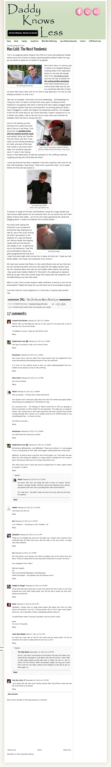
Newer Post (11, 750)
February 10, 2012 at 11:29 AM (32, 355)
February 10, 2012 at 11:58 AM (40, 445)
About (16, 41)
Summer (24, 41)
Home (9, 41)
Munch (14, 391)
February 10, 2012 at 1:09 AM (38, 320)
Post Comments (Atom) (25, 754)
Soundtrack (34, 41)
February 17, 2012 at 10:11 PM (28, 604)
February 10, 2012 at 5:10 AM (39, 341)
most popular (37, 307)
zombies (48, 307)
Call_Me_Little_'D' (18, 680)
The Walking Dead (61, 76)
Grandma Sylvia (18, 307)
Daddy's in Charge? (18, 586)
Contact (83, 41)
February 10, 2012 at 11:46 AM (28, 391)
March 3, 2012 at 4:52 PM (35, 634)
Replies (17, 475)
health (26, 307)
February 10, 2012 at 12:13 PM (34, 479)
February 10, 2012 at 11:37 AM (32, 378)
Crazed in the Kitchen (19, 320)
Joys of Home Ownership (68, 41)
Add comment (13, 694)
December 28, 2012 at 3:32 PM (37, 680)
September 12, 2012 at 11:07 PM (42, 652)
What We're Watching (49, 41)
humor (31, 307)
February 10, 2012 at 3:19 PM (25, 553)
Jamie (14, 604)
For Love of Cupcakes (20, 624)
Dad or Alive (16, 378)
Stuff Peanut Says (95, 41)
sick (44, 307)
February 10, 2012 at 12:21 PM (31, 534)
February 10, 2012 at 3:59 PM (36, 586)
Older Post (67, 750)
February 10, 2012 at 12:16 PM (26, 521)
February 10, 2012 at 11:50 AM (32, 431)
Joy (13, 553)
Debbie (14, 507)
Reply (14, 334)
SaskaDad (15, 534)
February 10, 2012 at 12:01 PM (29, 507)
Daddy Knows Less (21, 304)
